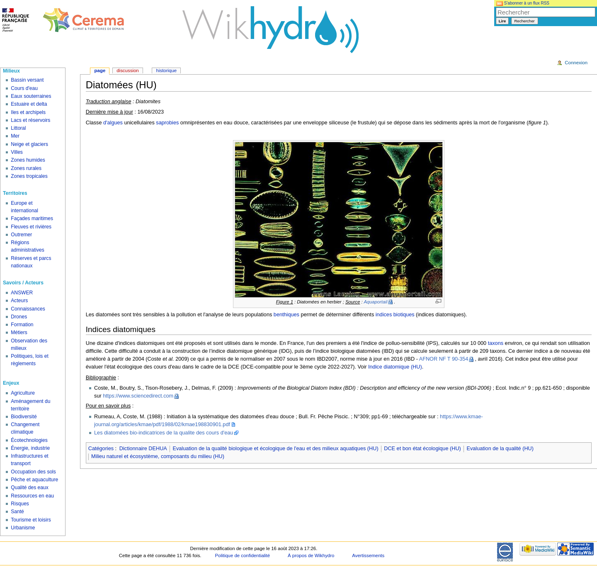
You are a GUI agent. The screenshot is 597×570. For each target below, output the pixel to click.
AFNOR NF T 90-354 (443, 359)
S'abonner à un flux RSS (522, 3)
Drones (19, 317)
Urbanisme (23, 528)
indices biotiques (395, 315)
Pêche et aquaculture (34, 480)
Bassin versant (27, 80)
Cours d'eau (24, 88)
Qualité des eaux (29, 487)
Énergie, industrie (30, 448)
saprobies (167, 123)
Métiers (19, 332)
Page (100, 70)
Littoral (18, 128)
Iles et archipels (28, 112)
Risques (20, 504)
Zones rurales (26, 168)
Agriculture (23, 393)
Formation (22, 324)
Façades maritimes (32, 218)
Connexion (576, 62)
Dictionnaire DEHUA (143, 448)
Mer (15, 136)
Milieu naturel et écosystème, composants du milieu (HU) (157, 456)
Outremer (21, 235)
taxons (495, 343)
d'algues (113, 123)
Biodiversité (23, 417)
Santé (17, 511)
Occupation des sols (33, 472)
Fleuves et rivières (31, 227)
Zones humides (28, 160)
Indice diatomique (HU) (395, 367)
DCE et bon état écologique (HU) (422, 448)
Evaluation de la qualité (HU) (500, 448)
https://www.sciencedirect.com (138, 396)
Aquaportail (375, 301)
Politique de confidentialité (242, 555)
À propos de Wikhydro (311, 555)
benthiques (286, 315)
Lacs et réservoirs (30, 120)
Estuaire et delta (29, 104)
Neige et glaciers (29, 144)
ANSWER (22, 293)
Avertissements (368, 555)
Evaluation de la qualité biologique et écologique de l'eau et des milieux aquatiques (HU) (275, 448)
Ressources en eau (32, 496)
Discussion (127, 70)
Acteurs (19, 300)
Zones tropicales (29, 176)
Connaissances (28, 309)
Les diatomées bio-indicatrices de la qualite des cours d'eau (163, 433)
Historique (166, 70)
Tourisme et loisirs (31, 520)
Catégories (101, 448)
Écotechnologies (29, 440)
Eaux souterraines (31, 96)
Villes (17, 152)
